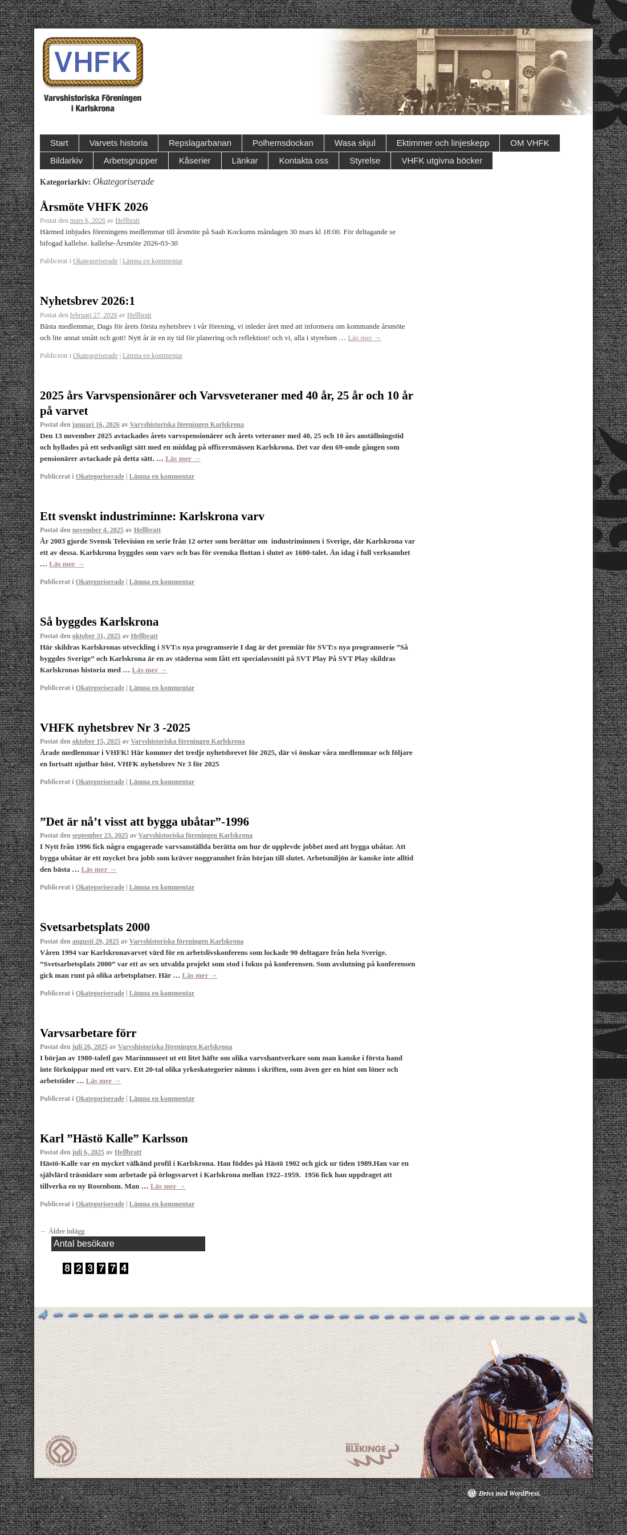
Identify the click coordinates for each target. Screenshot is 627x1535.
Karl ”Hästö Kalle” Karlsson (114, 1138)
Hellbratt (127, 220)
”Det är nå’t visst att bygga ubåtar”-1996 (144, 821)
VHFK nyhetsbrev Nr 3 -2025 (115, 727)
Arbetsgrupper (131, 160)
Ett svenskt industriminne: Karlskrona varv (152, 516)
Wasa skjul (355, 143)
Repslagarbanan (200, 143)
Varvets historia (118, 143)
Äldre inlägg (62, 1231)
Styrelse (364, 160)
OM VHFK (529, 143)
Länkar (245, 160)
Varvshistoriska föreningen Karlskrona (186, 424)
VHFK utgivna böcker (441, 160)
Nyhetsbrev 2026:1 (87, 301)
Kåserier (195, 160)
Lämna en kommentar (152, 261)
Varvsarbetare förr (88, 1033)
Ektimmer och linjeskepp (443, 143)
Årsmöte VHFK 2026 (94, 207)
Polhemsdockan (283, 143)
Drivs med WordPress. (510, 1493)
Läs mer (364, 337)
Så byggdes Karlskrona (99, 621)
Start (59, 143)
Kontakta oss (303, 160)
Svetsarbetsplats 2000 (95, 927)
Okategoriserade (95, 261)
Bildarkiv (66, 160)
